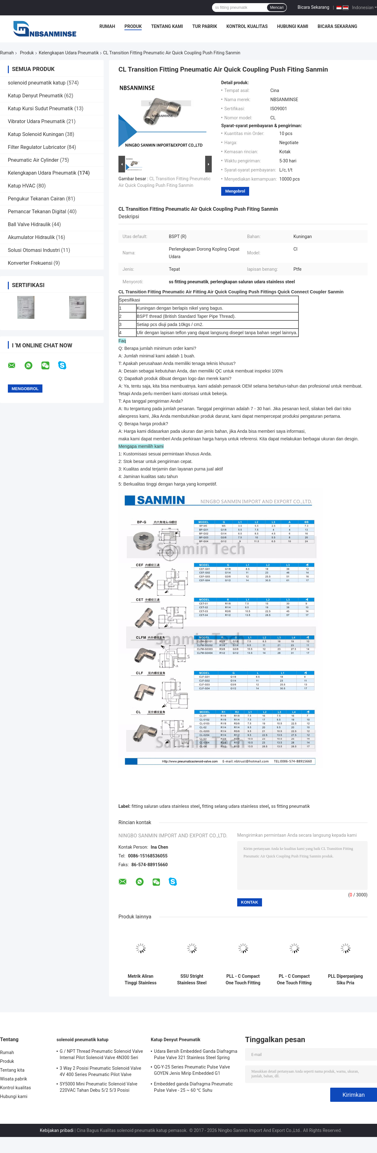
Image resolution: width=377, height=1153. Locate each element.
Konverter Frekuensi (30, 263)
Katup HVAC (22, 186)
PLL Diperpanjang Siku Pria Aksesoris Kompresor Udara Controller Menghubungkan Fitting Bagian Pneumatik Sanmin (345, 980)
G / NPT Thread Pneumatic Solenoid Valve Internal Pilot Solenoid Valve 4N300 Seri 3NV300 (101, 1055)
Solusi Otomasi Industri (34, 250)
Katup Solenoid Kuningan (36, 134)
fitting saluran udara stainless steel (166, 806)
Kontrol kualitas (247, 26)
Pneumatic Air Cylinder (33, 160)
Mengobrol (235, 191)
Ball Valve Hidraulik (29, 224)
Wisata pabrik (13, 1078)
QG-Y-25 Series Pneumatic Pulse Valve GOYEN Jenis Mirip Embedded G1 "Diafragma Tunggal (192, 1071)
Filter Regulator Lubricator (37, 147)
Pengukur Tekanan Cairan (36, 199)
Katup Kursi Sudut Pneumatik (40, 108)
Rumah (107, 26)
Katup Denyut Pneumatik (35, 96)
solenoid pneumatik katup (37, 83)
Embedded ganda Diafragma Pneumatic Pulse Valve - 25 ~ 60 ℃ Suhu (193, 1087)
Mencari (277, 7)
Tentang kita (12, 1070)
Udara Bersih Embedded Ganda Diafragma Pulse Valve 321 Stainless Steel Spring (195, 1054)
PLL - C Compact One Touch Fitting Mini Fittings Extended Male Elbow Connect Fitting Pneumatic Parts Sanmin (243, 980)
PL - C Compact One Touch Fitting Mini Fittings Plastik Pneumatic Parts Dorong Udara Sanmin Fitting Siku (294, 980)
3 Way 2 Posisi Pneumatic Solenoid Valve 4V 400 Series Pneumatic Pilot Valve (100, 1071)
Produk (133, 26)
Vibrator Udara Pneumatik (36, 121)
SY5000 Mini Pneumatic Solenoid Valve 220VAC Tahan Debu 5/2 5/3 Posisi (98, 1087)
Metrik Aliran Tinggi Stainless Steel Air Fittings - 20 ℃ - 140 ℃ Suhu (141, 980)
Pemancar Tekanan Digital (37, 212)
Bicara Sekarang (313, 7)
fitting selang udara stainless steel (235, 806)
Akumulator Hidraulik (31, 237)
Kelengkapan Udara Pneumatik (69, 52)
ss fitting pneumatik (290, 806)
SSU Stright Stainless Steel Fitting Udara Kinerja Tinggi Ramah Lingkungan (192, 980)
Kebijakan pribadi (57, 1130)
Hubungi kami (292, 26)
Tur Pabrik (204, 26)
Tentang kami (167, 26)
